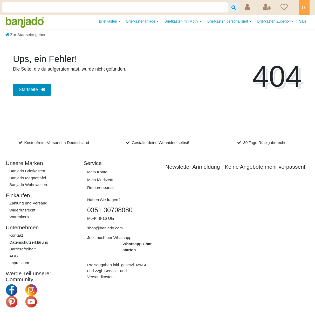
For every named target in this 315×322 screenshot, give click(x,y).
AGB (13, 256)
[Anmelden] (247, 7)
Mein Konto (97, 172)
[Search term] (115, 7)
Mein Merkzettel (101, 179)
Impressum (19, 263)
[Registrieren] (267, 7)
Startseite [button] (32, 89)
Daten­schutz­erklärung (28, 242)
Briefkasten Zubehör (274, 21)
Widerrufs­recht (22, 210)
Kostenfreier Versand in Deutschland (56, 142)
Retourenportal (100, 187)
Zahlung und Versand (28, 203)
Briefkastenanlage (141, 21)
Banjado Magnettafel (27, 178)
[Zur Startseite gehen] (25, 34)
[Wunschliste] (288, 7)
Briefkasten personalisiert (228, 21)
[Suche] (233, 7)
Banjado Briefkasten (27, 171)
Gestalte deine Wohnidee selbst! (160, 142)
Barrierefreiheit (22, 249)
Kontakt (16, 235)
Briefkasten (108, 21)
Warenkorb (19, 217)
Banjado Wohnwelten (28, 184)
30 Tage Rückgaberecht (264, 142)
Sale (302, 21)
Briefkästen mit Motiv (182, 21)
